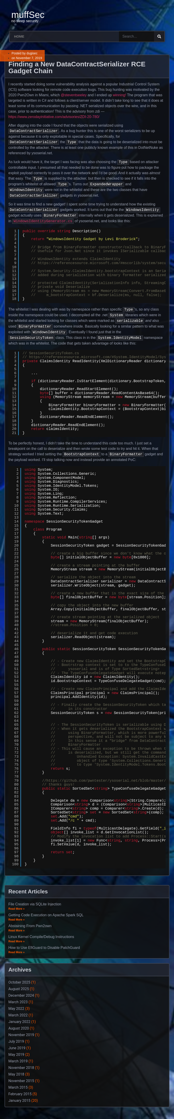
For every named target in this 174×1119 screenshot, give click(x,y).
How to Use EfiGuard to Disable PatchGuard (44, 948)
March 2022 (18, 1015)
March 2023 (18, 1002)
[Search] (159, 36)
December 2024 (21, 995)
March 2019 (18, 1061)
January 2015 (19, 1100)
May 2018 (16, 1074)
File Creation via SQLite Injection (34, 904)
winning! (119, 95)
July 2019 (16, 1041)
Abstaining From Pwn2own (29, 926)
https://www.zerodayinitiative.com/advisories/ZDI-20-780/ (53, 117)
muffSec (27, 15)
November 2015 (21, 1081)
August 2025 (18, 989)
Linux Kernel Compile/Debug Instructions (41, 937)
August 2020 (18, 1028)
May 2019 (16, 1054)
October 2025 (19, 982)
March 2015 (18, 1087)
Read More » (16, 908)
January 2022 (19, 1022)
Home (19, 36)
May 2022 (16, 1008)
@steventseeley (74, 95)
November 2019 (21, 1035)
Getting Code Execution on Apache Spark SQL (46, 915)
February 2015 (19, 1094)
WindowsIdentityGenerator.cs (43, 221)
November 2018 (21, 1068)
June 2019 (16, 1048)
